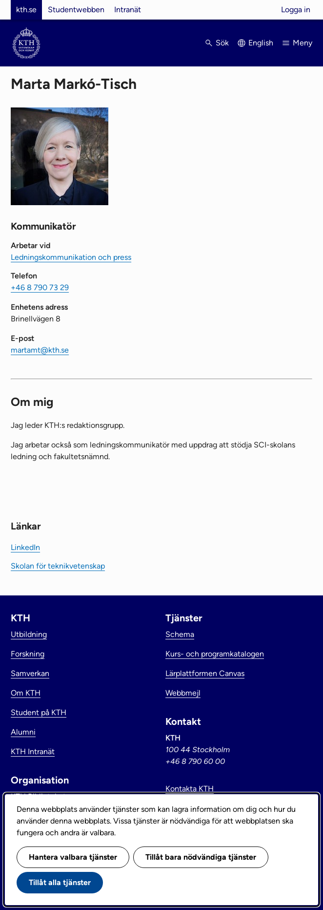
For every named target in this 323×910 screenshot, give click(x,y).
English (260, 42)
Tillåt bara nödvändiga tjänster (200, 857)
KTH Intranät (33, 751)
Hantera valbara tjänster (73, 857)
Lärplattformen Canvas (204, 673)
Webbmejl (183, 693)
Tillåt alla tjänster (60, 882)
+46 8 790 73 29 (40, 287)
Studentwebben (76, 9)
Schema (179, 634)
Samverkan (30, 673)
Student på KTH (38, 712)
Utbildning (29, 634)
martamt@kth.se (40, 350)
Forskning (27, 653)
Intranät (127, 9)
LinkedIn (25, 547)
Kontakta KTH (189, 788)
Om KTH (25, 693)
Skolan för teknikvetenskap (58, 566)
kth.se (26, 9)
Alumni (23, 732)
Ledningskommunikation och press (71, 257)
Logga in (295, 9)
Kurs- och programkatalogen (214, 653)
